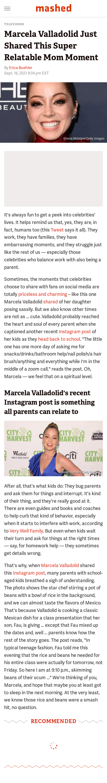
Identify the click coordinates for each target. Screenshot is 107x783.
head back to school (59, 339)
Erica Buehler (20, 67)
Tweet (57, 230)
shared (50, 302)
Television (14, 24)
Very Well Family (26, 531)
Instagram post (75, 332)
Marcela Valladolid (60, 565)
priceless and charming (42, 294)
